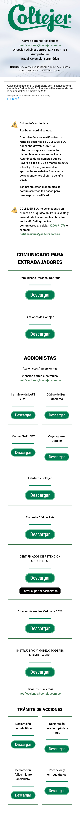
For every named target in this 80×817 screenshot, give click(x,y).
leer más (14, 99)
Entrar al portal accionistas (40, 589)
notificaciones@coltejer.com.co (40, 45)
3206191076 (50, 224)
